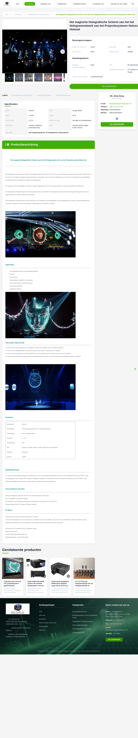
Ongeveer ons (45, 4)
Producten (29, 4)
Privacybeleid (43, 626)
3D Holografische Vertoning (81, 629)
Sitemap (42, 630)
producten (42, 619)
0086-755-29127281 (116, 107)
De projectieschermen (79, 611)
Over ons (42, 615)
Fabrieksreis (62, 4)
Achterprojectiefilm (78, 632)
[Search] (133, 4)
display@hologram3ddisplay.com (120, 104)
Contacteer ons (98, 4)
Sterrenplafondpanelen (80, 625)
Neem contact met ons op (47, 623)
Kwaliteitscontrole (79, 4)
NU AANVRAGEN (117, 124)
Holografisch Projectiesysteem (82, 621)
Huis (17, 4)
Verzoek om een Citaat (119, 4)
